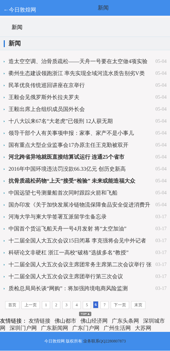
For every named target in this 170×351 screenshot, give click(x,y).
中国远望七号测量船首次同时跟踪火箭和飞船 (63, 193)
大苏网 (143, 328)
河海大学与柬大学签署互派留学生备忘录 (58, 217)
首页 (12, 305)
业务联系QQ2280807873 (104, 341)
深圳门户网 (23, 328)
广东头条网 (125, 321)
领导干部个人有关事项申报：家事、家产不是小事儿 (71, 133)
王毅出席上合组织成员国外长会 (47, 109)
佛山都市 (65, 321)
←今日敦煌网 (19, 10)
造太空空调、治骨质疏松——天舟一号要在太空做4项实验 (78, 61)
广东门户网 (85, 328)
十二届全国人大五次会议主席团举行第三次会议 (66, 276)
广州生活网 (117, 328)
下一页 (120, 305)
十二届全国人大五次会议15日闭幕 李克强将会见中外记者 (77, 240)
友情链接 (39, 321)
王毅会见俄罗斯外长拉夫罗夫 (44, 97)
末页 (138, 305)
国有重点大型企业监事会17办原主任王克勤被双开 (68, 145)
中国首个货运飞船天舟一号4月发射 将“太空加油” (67, 228)
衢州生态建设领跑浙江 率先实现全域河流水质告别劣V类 (77, 73)
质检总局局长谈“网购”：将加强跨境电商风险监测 (68, 288)
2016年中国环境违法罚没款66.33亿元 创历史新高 (67, 169)
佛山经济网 (94, 321)
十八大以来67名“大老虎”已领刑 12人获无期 (61, 121)
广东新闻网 (54, 328)
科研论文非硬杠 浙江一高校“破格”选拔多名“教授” (68, 252)
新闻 (103, 8)
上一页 (31, 305)
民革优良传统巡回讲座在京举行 (47, 85)
